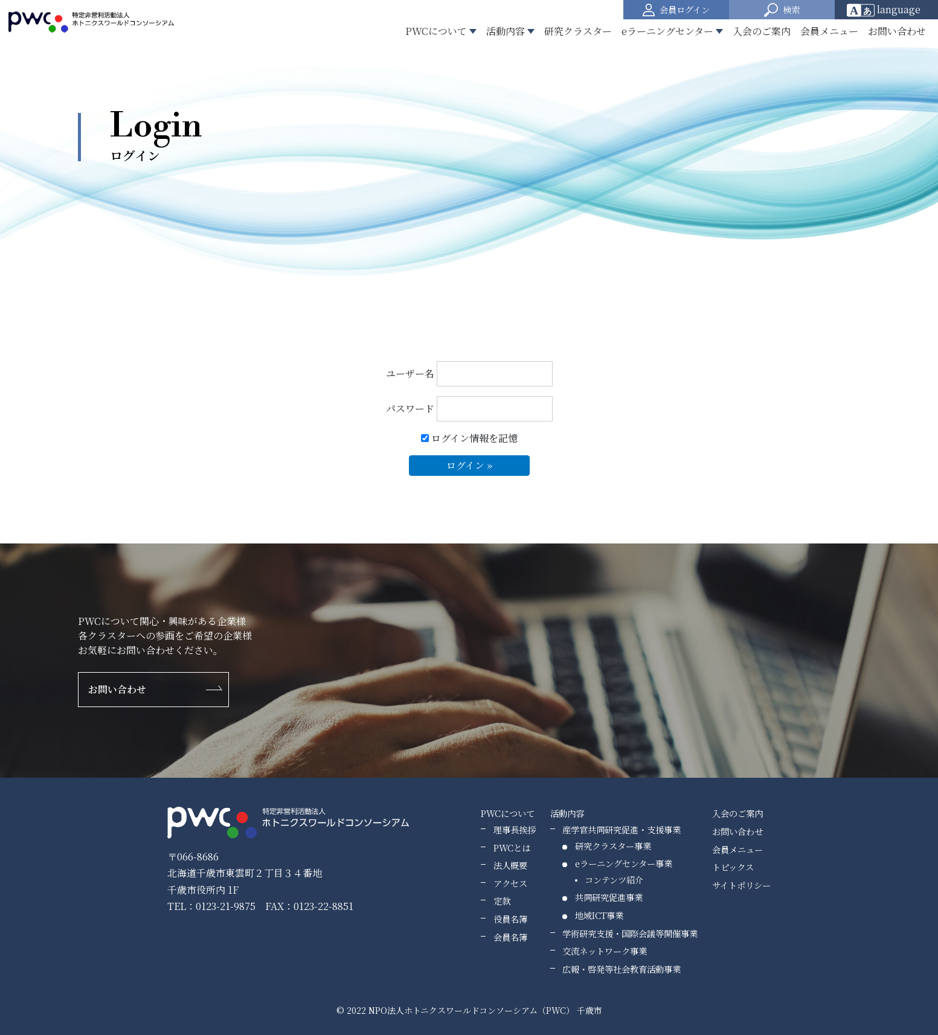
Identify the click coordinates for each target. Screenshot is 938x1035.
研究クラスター (578, 31)
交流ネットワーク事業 (604, 950)
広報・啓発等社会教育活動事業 (621, 969)
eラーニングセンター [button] (667, 31)
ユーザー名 (469, 373)
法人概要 (510, 865)
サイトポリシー (741, 885)
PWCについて (508, 813)
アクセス (510, 883)
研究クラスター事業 (613, 845)
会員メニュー (829, 31)
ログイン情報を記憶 (469, 438)
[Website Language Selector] (887, 9)
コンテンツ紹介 (614, 879)
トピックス (733, 866)
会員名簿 (510, 937)
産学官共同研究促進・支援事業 (621, 829)
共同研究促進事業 (609, 897)
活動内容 (567, 813)
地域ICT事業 (599, 915)
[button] (782, 9)
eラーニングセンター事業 (623, 863)
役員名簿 (510, 918)
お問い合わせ (897, 31)
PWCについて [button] (436, 31)
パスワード (469, 408)
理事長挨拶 (514, 829)
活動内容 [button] (505, 31)
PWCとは (511, 847)
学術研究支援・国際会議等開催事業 (630, 933)
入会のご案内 (762, 31)
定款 (501, 900)
